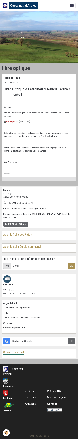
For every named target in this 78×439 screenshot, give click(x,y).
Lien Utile (30, 397)
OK (71, 265)
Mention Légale (56, 397)
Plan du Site (54, 390)
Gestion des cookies (39, 436)
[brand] (20, 5)
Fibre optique (12, 78)
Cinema (29, 390)
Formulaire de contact (15, 224)
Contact (52, 403)
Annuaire (30, 403)
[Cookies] (6, 432)
